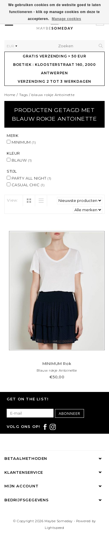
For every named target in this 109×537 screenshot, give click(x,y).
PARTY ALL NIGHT (29, 178)
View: (12, 200)
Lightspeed (54, 528)
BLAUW (19, 160)
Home (9, 95)
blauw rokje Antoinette (53, 95)
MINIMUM (21, 142)
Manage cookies (66, 19)
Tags (23, 95)
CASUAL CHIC (26, 184)
